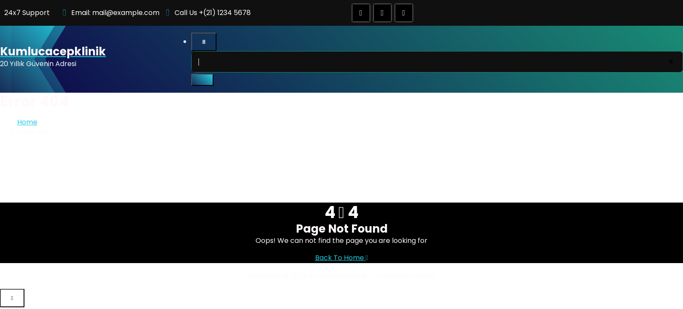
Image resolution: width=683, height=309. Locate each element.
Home (27, 122)
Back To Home (341, 258)
